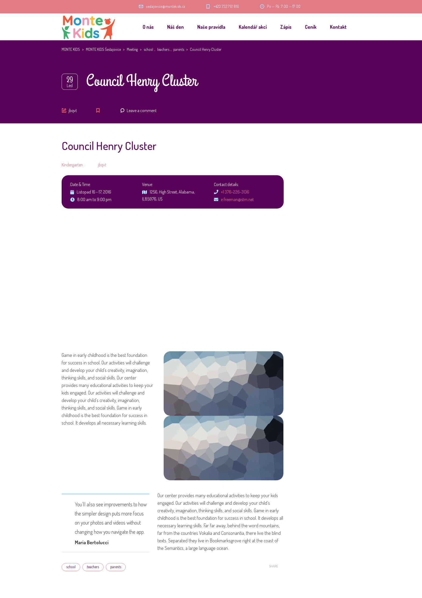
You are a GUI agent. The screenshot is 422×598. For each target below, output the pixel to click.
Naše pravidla (211, 27)
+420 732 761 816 (226, 6)
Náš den (175, 27)
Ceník (310, 27)
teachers (93, 566)
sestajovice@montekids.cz (165, 6)
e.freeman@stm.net (237, 199)
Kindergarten (72, 164)
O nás (148, 27)
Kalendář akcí (253, 27)
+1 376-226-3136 (235, 192)
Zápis (285, 27)
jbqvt (73, 110)
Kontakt (338, 27)
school (71, 566)
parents (115, 566)
